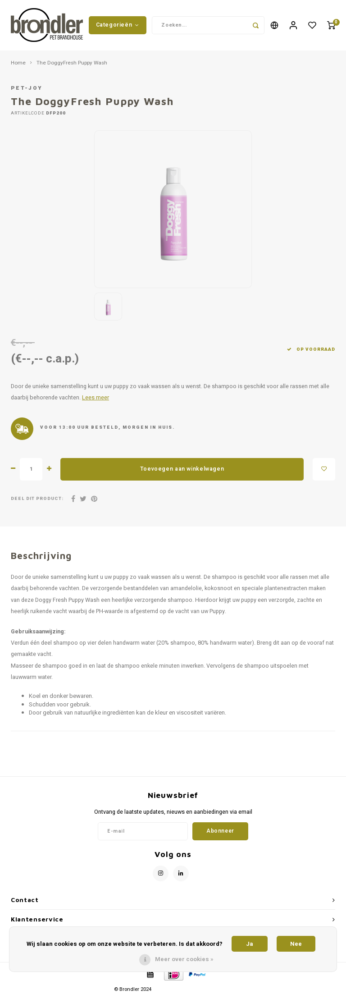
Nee (296, 943)
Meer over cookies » (184, 959)
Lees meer (95, 399)
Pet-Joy (26, 90)
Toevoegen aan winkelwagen (182, 470)
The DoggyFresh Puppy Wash (71, 64)
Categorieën (117, 26)
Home (18, 64)
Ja (249, 943)
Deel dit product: (37, 500)
